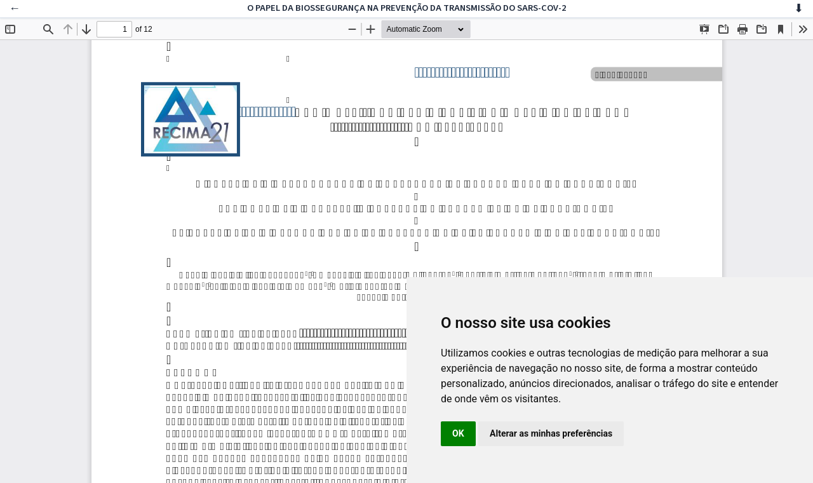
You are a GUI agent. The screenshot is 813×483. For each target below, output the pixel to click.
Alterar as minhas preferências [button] (551, 433)
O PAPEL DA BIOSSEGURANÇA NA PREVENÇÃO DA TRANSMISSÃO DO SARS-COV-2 (407, 8)
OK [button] (458, 433)
